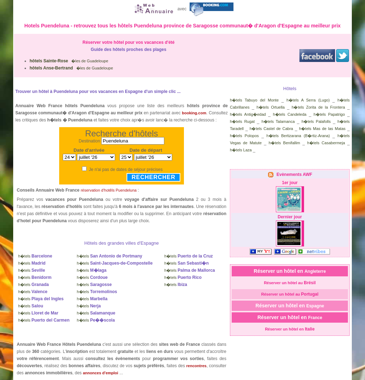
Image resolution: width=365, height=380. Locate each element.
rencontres (196, 366)
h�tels (35, 256)
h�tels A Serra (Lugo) (308, 100)
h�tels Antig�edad (248, 114)
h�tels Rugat (242, 121)
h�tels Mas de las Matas (322, 128)
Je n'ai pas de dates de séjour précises (126, 169)
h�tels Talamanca (278, 121)
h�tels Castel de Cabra (271, 128)
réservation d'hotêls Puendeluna (109, 190)
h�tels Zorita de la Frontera (318, 107)
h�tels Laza (241, 150)
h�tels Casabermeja (326, 143)
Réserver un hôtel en (290, 271)
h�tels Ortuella (271, 107)
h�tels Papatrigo (329, 114)
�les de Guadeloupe (69, 61)
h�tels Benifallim (284, 143)
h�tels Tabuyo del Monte (254, 100)
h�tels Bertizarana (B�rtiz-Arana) (298, 136)
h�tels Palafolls (316, 121)
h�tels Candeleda (290, 114)
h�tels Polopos (244, 136)
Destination (89, 141)
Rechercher (153, 177)
